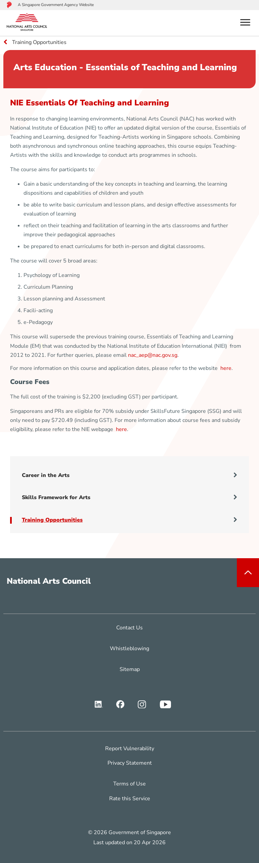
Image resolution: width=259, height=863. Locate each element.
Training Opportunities (129, 520)
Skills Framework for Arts (129, 497)
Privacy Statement (129, 763)
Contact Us (129, 627)
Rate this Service (129, 798)
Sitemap (130, 669)
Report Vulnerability (129, 748)
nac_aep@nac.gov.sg (152, 355)
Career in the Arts (129, 475)
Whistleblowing (129, 648)
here (225, 368)
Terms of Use (129, 783)
